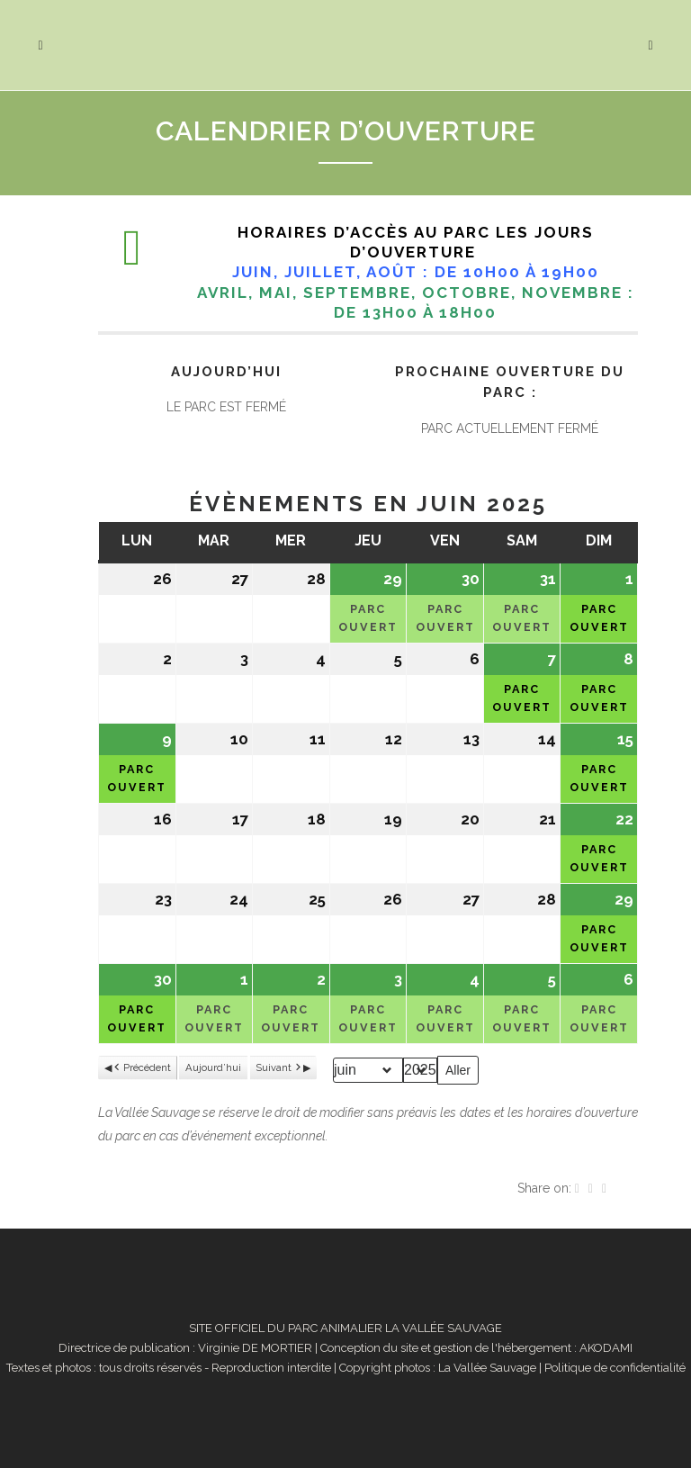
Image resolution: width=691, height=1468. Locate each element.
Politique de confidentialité (615, 1367)
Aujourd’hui (213, 1067)
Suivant (279, 1068)
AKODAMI (606, 1348)
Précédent (141, 1068)
